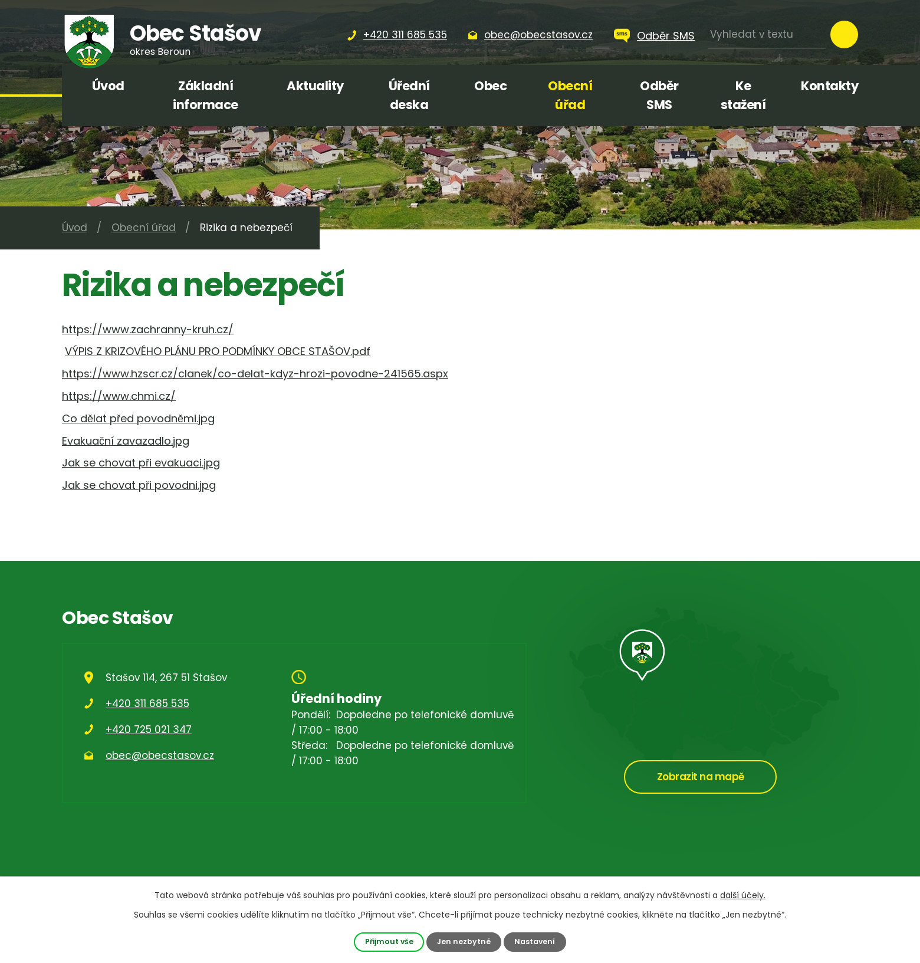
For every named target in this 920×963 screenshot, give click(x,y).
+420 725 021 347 (149, 729)
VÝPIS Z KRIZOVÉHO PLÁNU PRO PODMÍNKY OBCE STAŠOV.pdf (217, 351)
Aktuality (315, 85)
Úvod (108, 85)
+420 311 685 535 (147, 703)
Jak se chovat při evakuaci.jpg (141, 462)
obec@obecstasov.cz (160, 755)
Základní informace (205, 95)
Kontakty (829, 85)
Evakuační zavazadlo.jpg (125, 440)
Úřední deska (409, 95)
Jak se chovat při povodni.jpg (139, 485)
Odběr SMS (666, 35)
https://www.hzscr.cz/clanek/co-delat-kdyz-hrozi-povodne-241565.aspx (255, 373)
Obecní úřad (570, 95)
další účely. (742, 895)
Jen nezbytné (464, 941)
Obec (490, 85)
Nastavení (535, 941)
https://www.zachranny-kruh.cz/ (148, 329)
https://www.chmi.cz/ (119, 396)
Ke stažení (743, 95)
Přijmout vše (388, 941)
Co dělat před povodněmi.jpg (138, 418)
